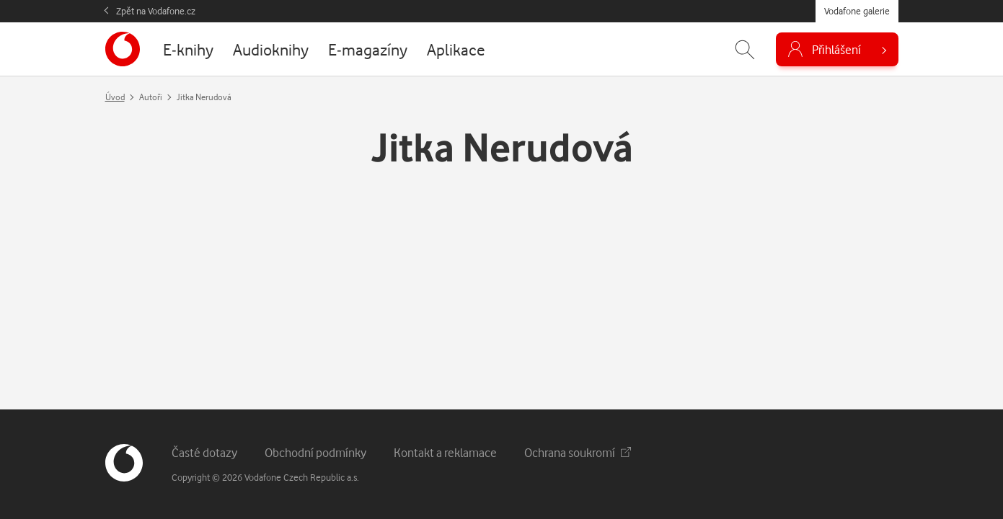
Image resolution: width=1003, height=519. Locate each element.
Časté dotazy (204, 452)
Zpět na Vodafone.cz (155, 11)
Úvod (115, 97)
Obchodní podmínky (315, 452)
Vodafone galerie (857, 11)
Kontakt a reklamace (445, 452)
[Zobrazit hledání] (745, 49)
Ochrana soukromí (577, 452)
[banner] (122, 49)
